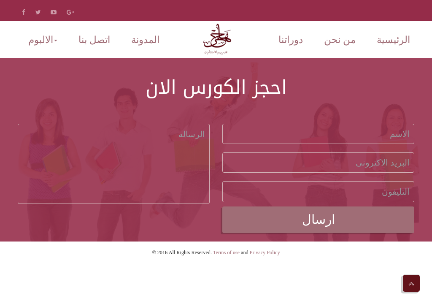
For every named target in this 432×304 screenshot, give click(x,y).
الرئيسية (393, 40)
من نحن (340, 40)
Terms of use (226, 252)
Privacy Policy (265, 252)
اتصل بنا (94, 40)
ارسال (318, 219)
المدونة (145, 40)
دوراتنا (290, 40)
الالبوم (42, 40)
